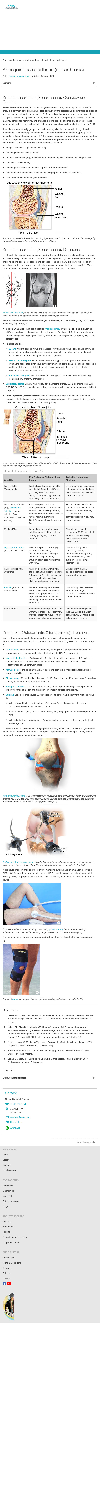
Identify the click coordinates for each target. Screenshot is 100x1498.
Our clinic (7, 1210)
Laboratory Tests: (15, 382)
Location (7, 1100)
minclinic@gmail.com (20, 1108)
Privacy (6, 1265)
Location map (9, 1160)
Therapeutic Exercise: (16, 681)
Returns (6, 1260)
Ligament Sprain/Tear (14, 546)
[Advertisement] (50, 25)
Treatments (8, 1185)
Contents (49, 82)
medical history (52, 327)
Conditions (8, 1175)
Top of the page (85, 1132)
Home (5, 1145)
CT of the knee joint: (19, 374)
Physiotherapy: (13, 673)
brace (14, 990)
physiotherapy (56, 924)
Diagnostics (8, 1180)
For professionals (11, 1230)
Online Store (9, 1245)
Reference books (11, 1190)
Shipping (7, 1255)
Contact (6, 1155)
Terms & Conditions (12, 1250)
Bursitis (7, 586)
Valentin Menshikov (19, 75)
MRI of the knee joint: (20, 359)
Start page (8, 60)
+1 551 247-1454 (17, 1095)
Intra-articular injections (14, 791)
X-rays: (13, 347)
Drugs (5, 1195)
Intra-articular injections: (17, 653)
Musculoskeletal (21, 60)
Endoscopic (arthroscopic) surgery (19, 857)
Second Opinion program (15, 1225)
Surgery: (10, 690)
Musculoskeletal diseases (49, 1069)
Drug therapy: (12, 645)
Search (6, 1150)
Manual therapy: (13, 665)
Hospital (6, 1220)
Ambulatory (8, 1215)
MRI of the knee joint (12, 311)
